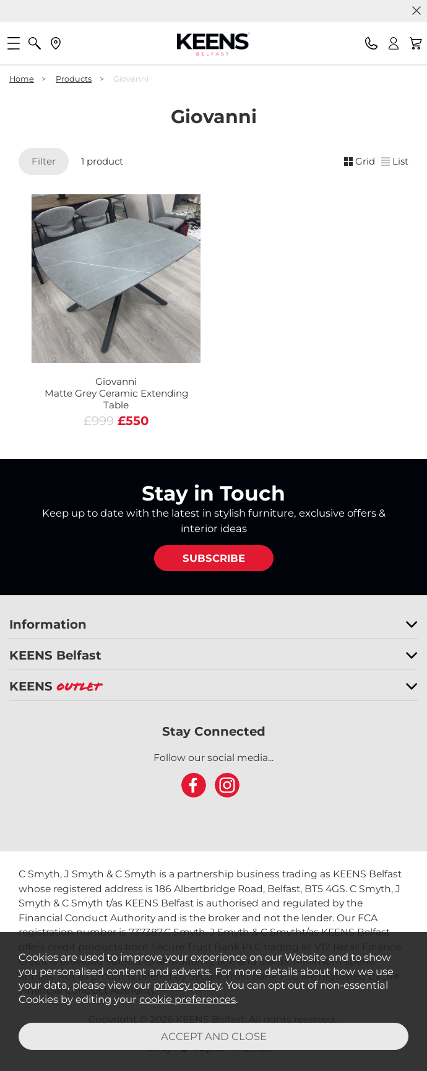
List (394, 161)
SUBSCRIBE (214, 558)
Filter (44, 161)
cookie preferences (187, 999)
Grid (359, 161)
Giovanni (116, 393)
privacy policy (187, 985)
